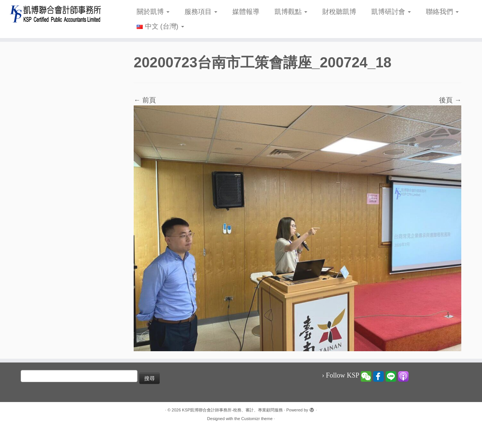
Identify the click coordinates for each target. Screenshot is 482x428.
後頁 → (450, 100)
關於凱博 (153, 11)
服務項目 (201, 11)
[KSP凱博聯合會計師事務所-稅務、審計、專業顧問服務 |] (55, 14)
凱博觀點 (291, 11)
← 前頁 (145, 100)
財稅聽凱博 (339, 11)
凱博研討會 (391, 11)
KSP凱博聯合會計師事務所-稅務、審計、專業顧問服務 (232, 410)
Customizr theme (257, 418)
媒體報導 (245, 11)
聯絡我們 (442, 11)
